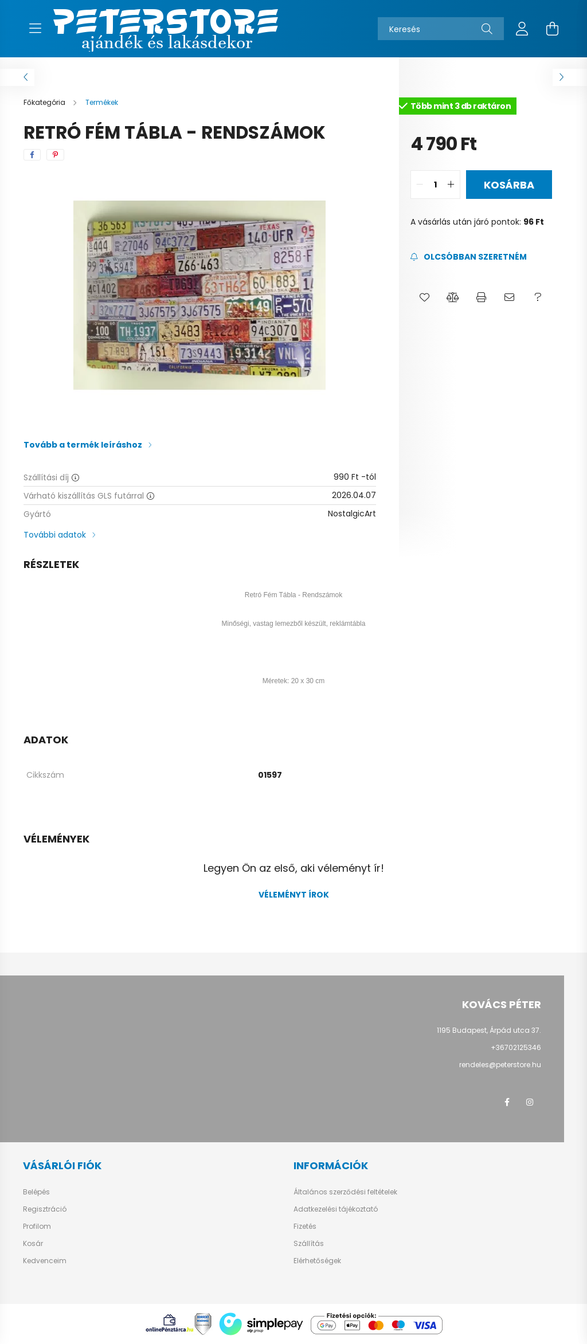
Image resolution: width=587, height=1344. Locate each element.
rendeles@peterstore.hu (500, 1064)
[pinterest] (55, 154)
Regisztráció (44, 1209)
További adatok (55, 534)
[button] (424, 297)
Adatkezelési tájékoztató (336, 1209)
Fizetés (305, 1226)
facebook (506, 1102)
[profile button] (522, 28)
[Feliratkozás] (468, 257)
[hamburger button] (35, 28)
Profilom (37, 1226)
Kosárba (509, 185)
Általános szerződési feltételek (345, 1192)
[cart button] (552, 28)
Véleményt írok (294, 894)
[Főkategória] (45, 102)
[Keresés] (441, 28)
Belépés (36, 1192)
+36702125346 (516, 1047)
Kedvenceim (44, 1261)
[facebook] (32, 154)
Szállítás (309, 1244)
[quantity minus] (419, 184)
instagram (529, 1102)
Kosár (33, 1244)
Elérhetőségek (317, 1261)
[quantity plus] (451, 184)
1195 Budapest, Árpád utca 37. (489, 1030)
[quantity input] (435, 184)
